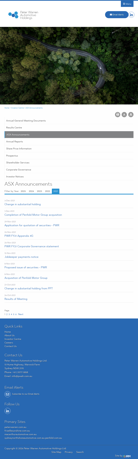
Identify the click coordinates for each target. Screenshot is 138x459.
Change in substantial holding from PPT (29, 288)
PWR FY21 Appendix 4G (19, 235)
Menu (127, 3)
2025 (23, 191)
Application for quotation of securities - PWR (32, 225)
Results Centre (14, 127)
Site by (122, 455)
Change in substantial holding (23, 204)
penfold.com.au (53, 437)
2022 (47, 191)
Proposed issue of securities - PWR (26, 267)
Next (20, 314)
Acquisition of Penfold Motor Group (26, 278)
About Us (9, 335)
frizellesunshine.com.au (17, 430)
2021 (55, 191)
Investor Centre (13, 339)
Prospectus (12, 155)
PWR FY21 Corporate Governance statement (32, 246)
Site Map (56, 452)
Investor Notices (15, 176)
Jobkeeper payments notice (21, 257)
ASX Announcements (17, 134)
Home (8, 331)
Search (80, 452)
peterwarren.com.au (15, 427)
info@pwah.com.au (22, 376)
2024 (31, 191)
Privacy (69, 452)
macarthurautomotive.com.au (21, 434)
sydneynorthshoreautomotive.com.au (25, 437)
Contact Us (11, 346)
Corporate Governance (18, 169)
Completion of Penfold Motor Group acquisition (33, 214)
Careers (9, 342)
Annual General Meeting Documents (26, 120)
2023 (39, 191)
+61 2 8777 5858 (20, 372)
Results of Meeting (16, 299)
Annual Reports (14, 141)
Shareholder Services (17, 162)
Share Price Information (19, 148)
